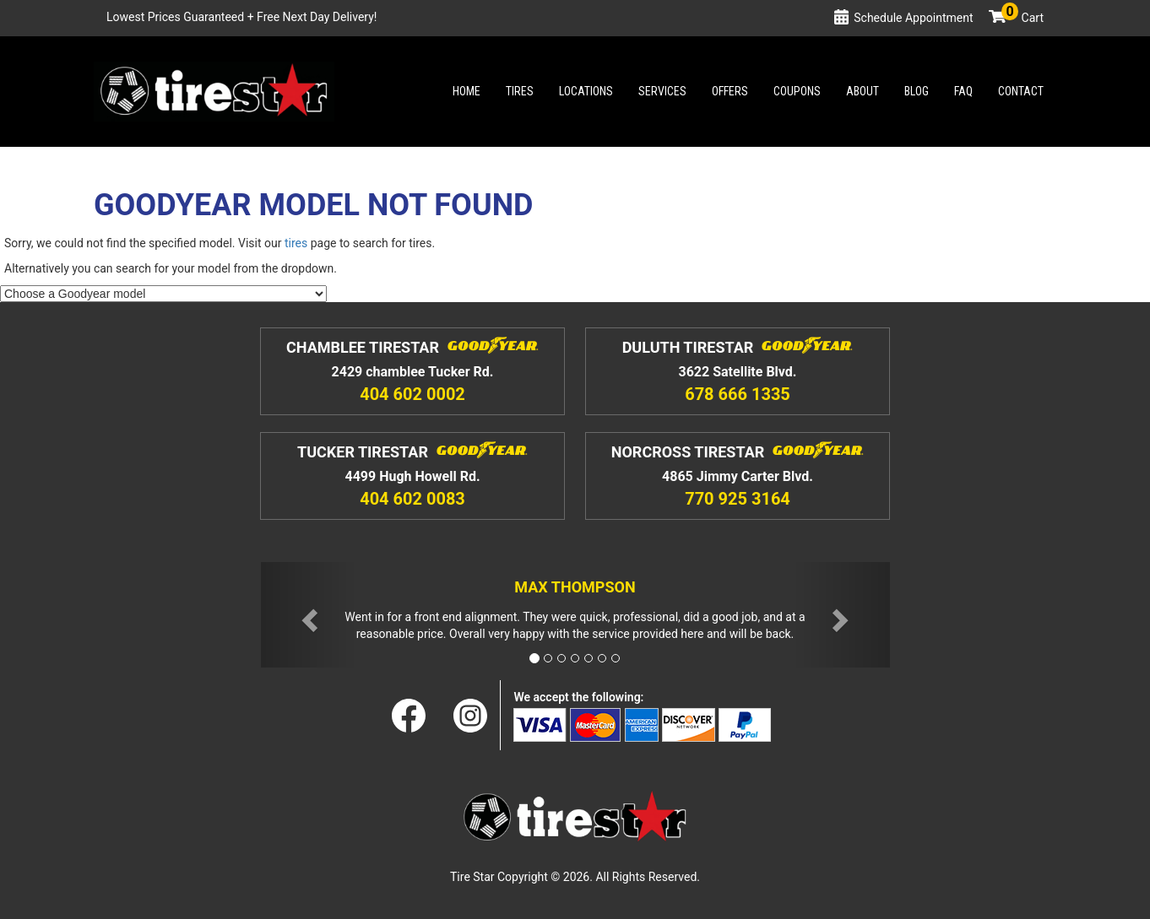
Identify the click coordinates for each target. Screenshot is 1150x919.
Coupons (797, 91)
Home (466, 91)
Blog (916, 91)
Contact (1021, 91)
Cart (1022, 17)
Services (662, 91)
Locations (586, 91)
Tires (520, 91)
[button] (308, 615)
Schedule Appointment (913, 17)
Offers (730, 91)
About (862, 91)
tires (296, 243)
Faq (963, 91)
